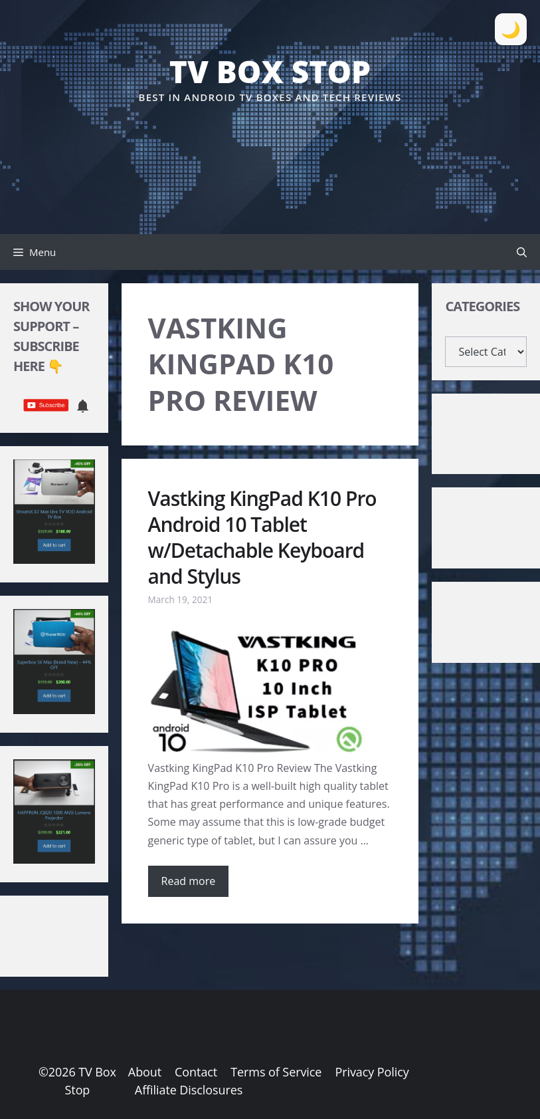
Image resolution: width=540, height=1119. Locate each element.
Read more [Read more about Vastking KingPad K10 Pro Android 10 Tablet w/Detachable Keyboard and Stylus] (188, 881)
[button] (521, 252)
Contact (196, 1072)
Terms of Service (275, 1072)
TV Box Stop (270, 71)
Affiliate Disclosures (188, 1090)
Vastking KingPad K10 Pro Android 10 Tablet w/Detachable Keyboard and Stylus (262, 537)
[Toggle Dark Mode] (511, 29)
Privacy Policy (371, 1072)
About (144, 1072)
